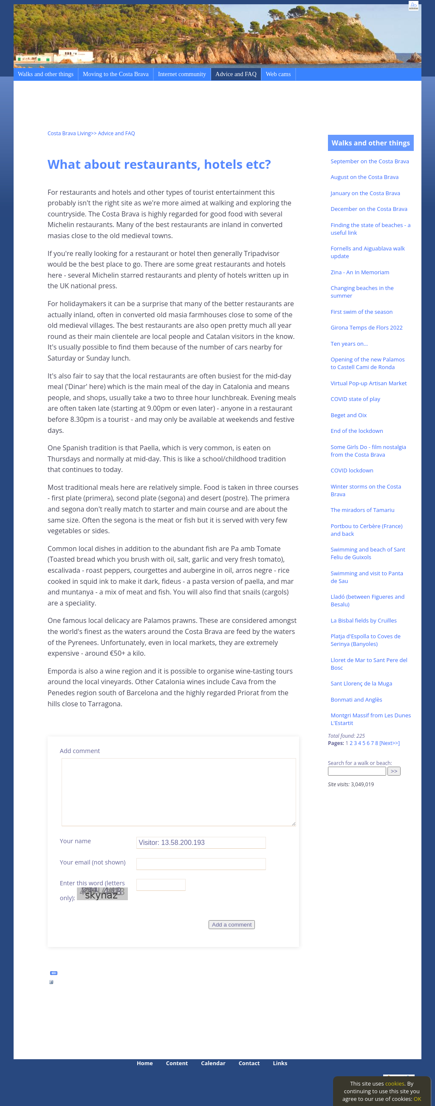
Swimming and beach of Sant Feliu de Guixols (368, 553)
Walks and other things (45, 74)
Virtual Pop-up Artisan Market (369, 383)
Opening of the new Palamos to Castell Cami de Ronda (368, 363)
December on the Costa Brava (369, 209)
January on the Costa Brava (366, 193)
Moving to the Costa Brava (116, 74)
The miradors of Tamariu (363, 510)
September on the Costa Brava (370, 161)
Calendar (213, 1063)
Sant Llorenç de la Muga (362, 683)
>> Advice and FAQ (113, 133)
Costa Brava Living (69, 133)
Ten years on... (349, 343)
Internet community (182, 74)
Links (280, 1063)
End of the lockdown (357, 431)
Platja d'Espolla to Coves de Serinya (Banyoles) (366, 640)
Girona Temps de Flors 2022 (367, 327)
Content (177, 1063)
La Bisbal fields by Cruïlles (364, 620)
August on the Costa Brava (365, 177)
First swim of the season (362, 312)
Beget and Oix (349, 415)
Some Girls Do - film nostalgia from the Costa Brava (369, 450)
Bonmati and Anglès (356, 699)
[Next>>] (389, 743)
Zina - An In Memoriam (360, 272)
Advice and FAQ (236, 74)
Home (145, 1063)
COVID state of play (355, 399)
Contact (249, 1063)
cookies (394, 1083)
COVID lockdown (352, 470)
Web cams (278, 74)
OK (417, 1099)
